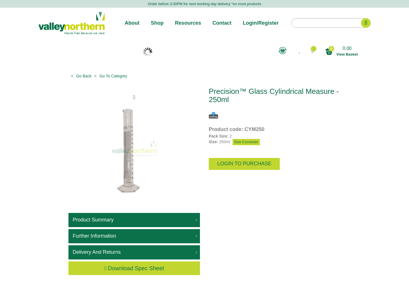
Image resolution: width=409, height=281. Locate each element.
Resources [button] (188, 23)
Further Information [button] (94, 236)
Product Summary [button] (93, 220)
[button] (312, 51)
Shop (157, 23)
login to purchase (244, 163)
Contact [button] (221, 23)
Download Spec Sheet (134, 268)
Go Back (83, 76)
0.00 (341, 51)
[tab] (134, 220)
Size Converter (246, 142)
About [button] (132, 23)
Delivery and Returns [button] (97, 252)
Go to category (113, 76)
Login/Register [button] (261, 23)
